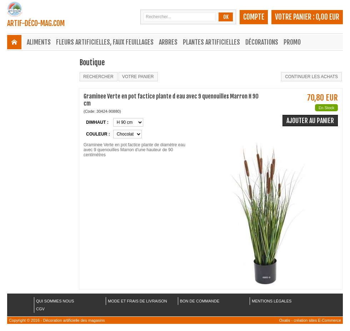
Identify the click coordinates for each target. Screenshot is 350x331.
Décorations (261, 42)
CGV (40, 309)
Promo (292, 42)
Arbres (168, 42)
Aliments (39, 42)
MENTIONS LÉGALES (271, 301)
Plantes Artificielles (211, 42)
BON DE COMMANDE (200, 301)
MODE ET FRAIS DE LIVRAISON (137, 301)
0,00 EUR (327, 16)
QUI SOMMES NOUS (55, 301)
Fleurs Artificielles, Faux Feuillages (105, 42)
